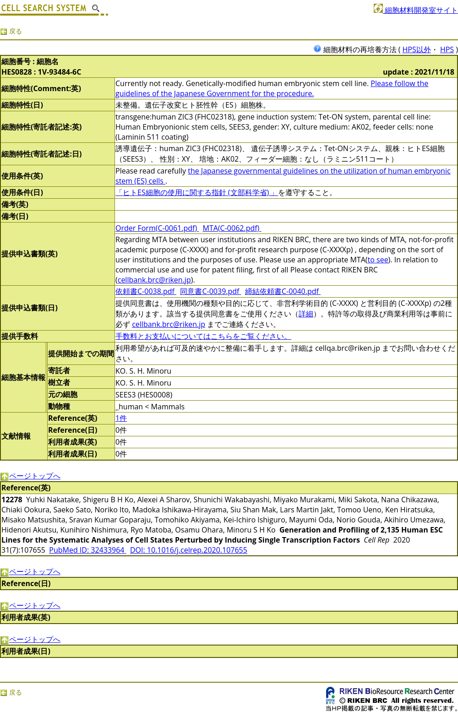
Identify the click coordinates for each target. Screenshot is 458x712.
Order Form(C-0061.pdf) (157, 228)
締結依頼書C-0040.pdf (283, 291)
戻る (11, 31)
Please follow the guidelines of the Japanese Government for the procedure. (271, 88)
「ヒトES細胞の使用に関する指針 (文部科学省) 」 (196, 192)
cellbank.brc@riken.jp (154, 280)
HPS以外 (417, 49)
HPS (447, 49)
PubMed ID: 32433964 (87, 550)
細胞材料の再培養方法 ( (358, 49)
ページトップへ (30, 476)
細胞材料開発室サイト (416, 10)
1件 (121, 418)
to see (378, 260)
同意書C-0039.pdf (210, 291)
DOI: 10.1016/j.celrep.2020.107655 (188, 550)
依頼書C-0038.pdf (145, 291)
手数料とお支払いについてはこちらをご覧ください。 (203, 336)
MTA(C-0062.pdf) (232, 228)
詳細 (306, 314)
